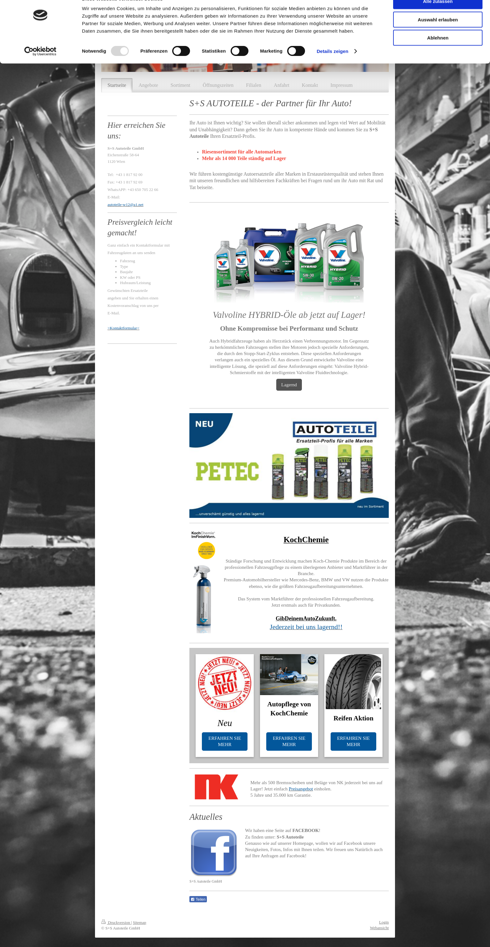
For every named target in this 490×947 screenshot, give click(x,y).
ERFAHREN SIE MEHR (224, 741)
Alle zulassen (437, 15)
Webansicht (379, 927)
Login (384, 922)
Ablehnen (437, 52)
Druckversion (116, 922)
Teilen (198, 899)
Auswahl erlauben (438, 34)
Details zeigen (332, 65)
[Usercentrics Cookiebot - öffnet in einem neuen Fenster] (40, 65)
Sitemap (139, 922)
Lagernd (289, 384)
